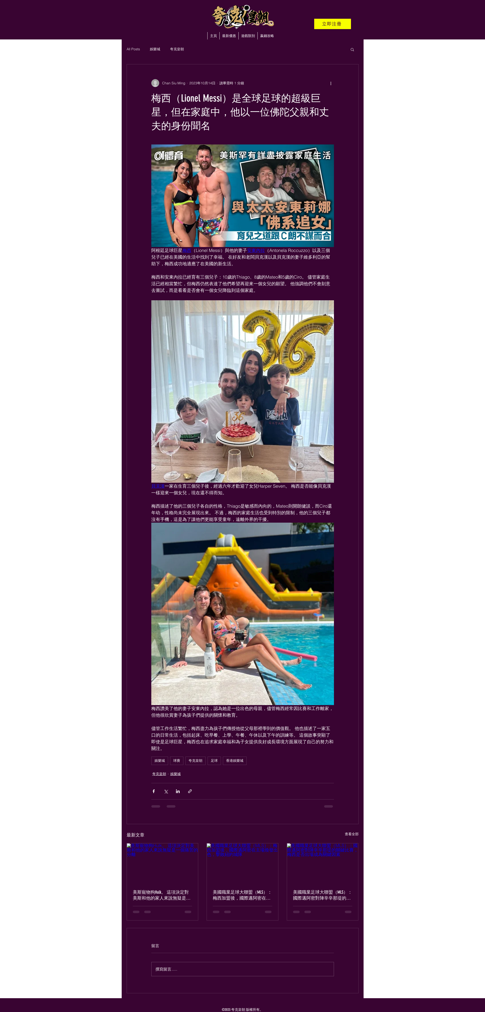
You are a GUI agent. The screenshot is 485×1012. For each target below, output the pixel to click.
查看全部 (352, 834)
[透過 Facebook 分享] (153, 791)
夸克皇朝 (177, 49)
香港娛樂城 (234, 760)
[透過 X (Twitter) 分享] (165, 791)
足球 (214, 760)
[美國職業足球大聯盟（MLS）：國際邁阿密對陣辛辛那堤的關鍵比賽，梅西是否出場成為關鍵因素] (322, 863)
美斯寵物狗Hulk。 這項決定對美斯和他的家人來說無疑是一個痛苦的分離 (162, 895)
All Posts (133, 49)
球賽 (176, 760)
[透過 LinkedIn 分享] (177, 791)
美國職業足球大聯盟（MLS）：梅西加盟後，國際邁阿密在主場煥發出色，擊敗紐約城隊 (242, 895)
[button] (247, 35)
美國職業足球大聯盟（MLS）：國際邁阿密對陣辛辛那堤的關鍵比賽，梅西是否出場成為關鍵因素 (322, 895)
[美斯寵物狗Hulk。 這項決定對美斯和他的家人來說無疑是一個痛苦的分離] (162, 863)
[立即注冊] (332, 24)
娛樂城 (155, 49)
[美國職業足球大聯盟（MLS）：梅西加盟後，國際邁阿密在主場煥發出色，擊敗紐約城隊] (242, 863)
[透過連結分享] (190, 791)
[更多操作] (331, 83)
